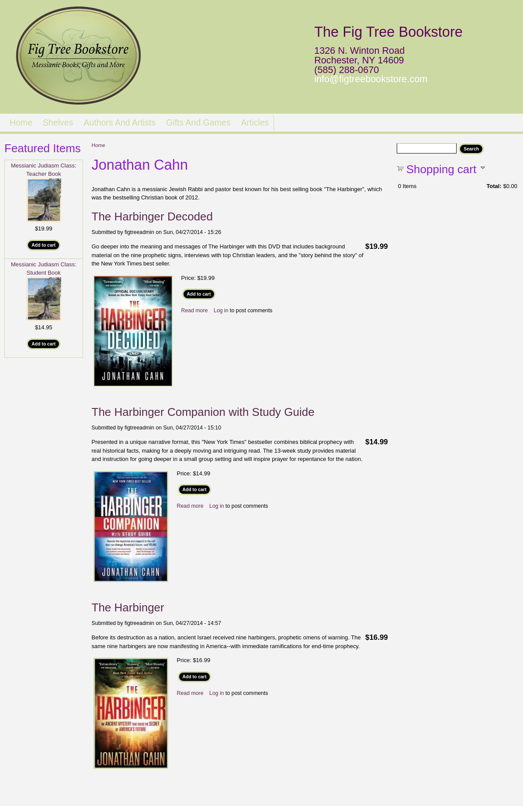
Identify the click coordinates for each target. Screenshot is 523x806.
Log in (221, 310)
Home (21, 122)
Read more (194, 310)
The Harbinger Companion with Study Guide (203, 412)
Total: (493, 186)
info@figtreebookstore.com (370, 78)
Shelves (58, 122)
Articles (255, 122)
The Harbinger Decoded (152, 216)
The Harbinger (128, 607)
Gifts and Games (198, 122)
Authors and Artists (119, 122)
